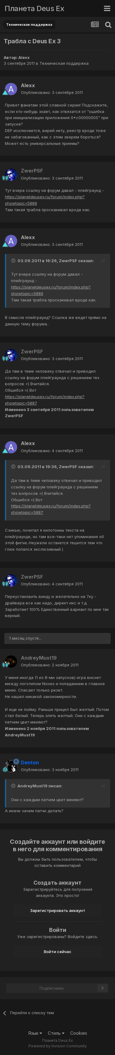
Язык (35, 1033)
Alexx (24, 57)
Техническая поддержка (64, 63)
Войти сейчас (57, 951)
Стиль (56, 1033)
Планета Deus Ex (34, 8)
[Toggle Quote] (14, 260)
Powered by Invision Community (58, 1046)
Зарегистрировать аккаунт (57, 910)
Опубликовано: (52, 92)
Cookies (78, 1033)
